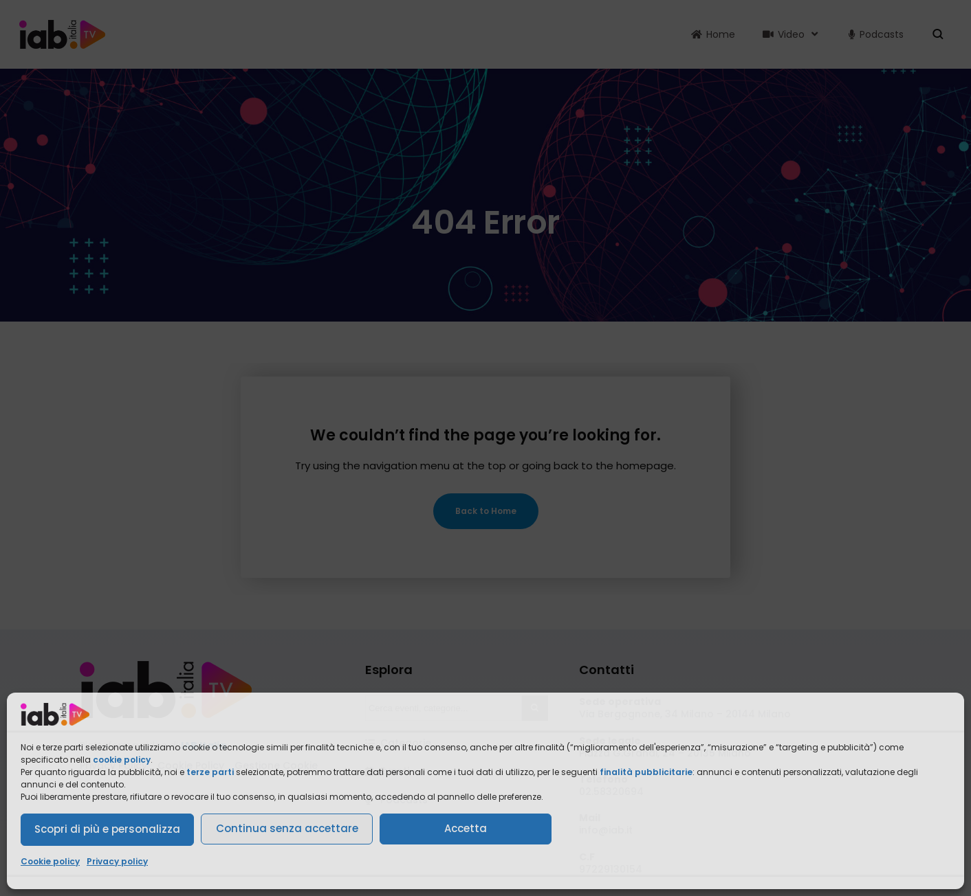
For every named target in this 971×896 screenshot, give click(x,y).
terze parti (210, 772)
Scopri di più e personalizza (107, 829)
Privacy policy (117, 861)
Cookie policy (50, 861)
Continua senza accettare (287, 828)
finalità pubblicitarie (646, 772)
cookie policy (122, 759)
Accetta (465, 828)
